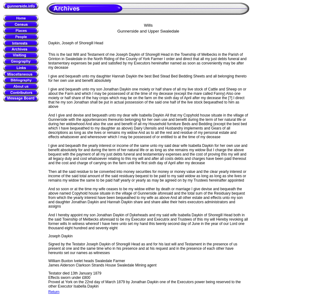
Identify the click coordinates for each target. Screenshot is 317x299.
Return (53, 292)
